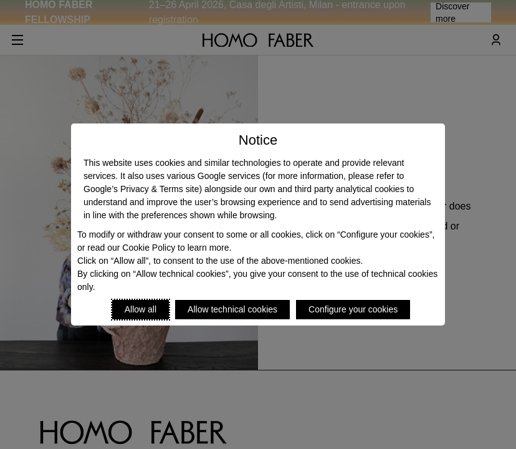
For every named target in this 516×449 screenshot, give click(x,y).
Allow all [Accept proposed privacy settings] (140, 309)
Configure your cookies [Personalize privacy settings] (353, 309)
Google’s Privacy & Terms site (141, 189)
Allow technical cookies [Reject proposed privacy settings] (232, 309)
